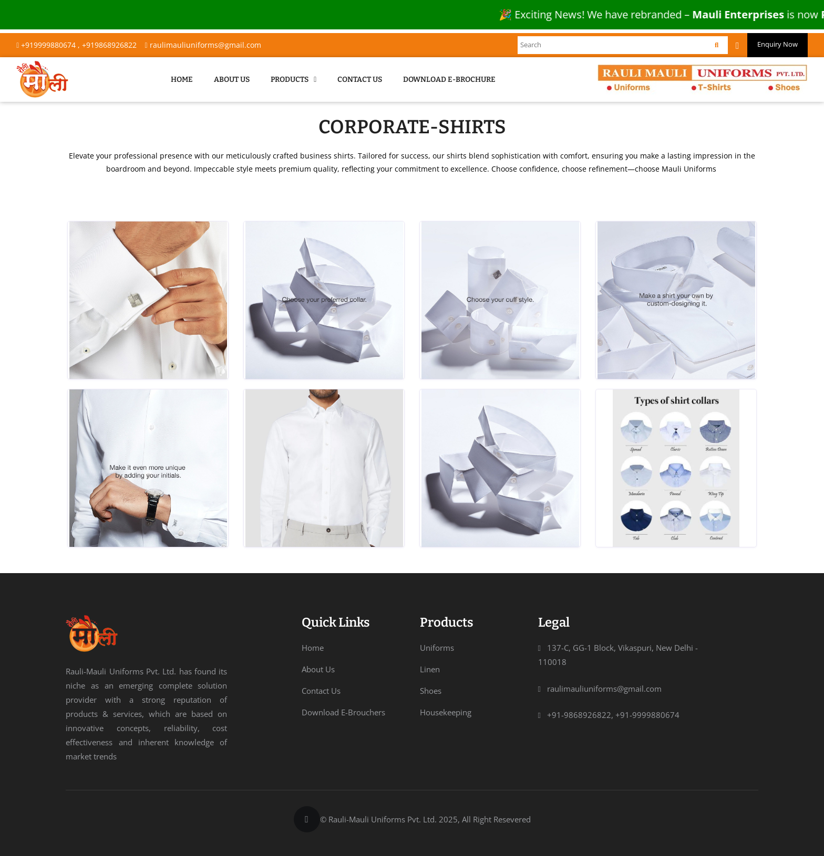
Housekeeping (445, 712)
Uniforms (437, 647)
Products (294, 79)
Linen (430, 669)
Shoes (430, 690)
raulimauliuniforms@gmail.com (203, 45)
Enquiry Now (777, 44)
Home (182, 79)
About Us (232, 79)
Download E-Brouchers (343, 712)
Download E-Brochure (449, 79)
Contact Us (359, 79)
